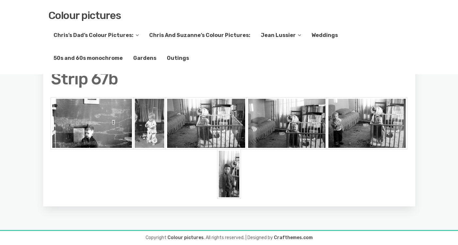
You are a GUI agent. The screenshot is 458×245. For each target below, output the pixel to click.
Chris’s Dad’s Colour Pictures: (94, 35)
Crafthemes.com (293, 237)
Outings (178, 58)
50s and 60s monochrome (88, 58)
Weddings (324, 35)
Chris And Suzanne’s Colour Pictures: (199, 35)
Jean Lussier (278, 35)
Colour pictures (84, 15)
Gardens (144, 58)
